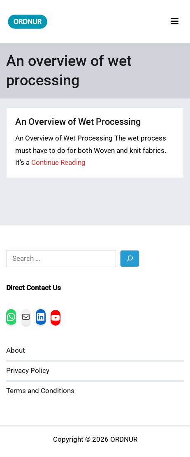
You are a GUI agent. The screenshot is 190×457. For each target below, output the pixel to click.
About (15, 350)
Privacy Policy (27, 371)
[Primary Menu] (174, 21)
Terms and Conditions (40, 391)
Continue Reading (58, 162)
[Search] (129, 258)
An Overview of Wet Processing (78, 122)
